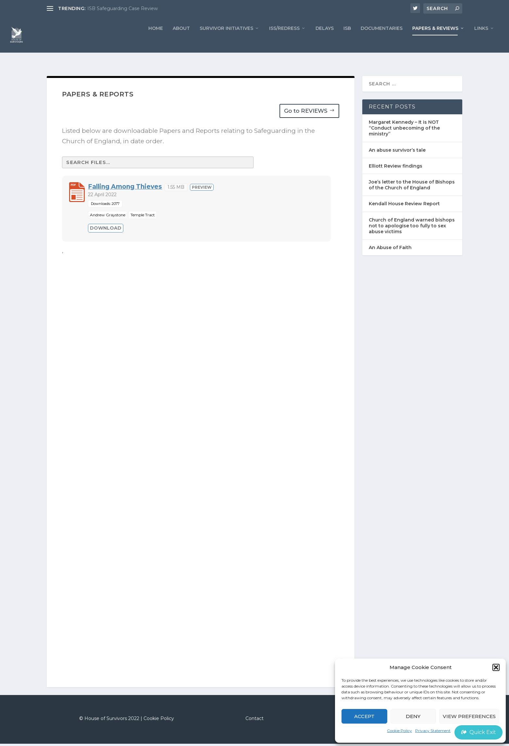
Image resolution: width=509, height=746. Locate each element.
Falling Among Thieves (125, 188)
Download (105, 230)
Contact (254, 721)
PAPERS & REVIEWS (435, 41)
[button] (496, 667)
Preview (202, 189)
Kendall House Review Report (404, 206)
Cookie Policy (399, 730)
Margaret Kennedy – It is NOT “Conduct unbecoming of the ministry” (404, 130)
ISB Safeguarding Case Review (122, 8)
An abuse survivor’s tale (397, 152)
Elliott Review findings (395, 168)
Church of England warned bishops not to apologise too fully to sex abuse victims (412, 227)
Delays (325, 41)
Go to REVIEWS (306, 113)
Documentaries (382, 41)
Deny (413, 716)
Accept (364, 716)
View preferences (469, 716)
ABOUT (181, 41)
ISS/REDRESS (284, 41)
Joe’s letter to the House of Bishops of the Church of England (412, 187)
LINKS (481, 41)
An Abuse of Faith (390, 250)
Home (155, 41)
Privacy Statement (433, 730)
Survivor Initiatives (226, 41)
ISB (347, 41)
